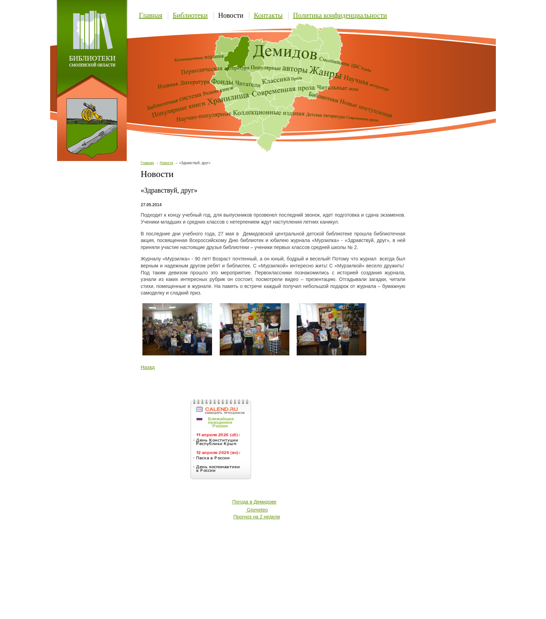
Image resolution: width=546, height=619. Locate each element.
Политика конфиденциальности (340, 15)
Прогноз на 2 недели (256, 517)
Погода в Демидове (254, 502)
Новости (230, 15)
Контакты (268, 15)
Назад (148, 367)
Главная (150, 15)
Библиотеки (190, 15)
